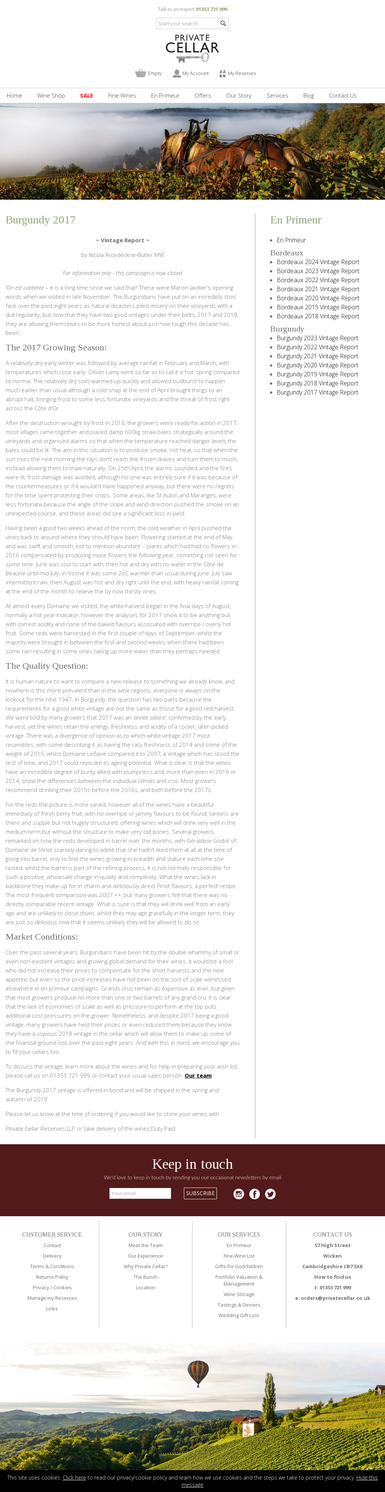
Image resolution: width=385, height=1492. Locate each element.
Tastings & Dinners (239, 1304)
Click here (74, 1477)
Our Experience (145, 1255)
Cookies (62, 1287)
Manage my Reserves (52, 1298)
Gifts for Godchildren (239, 1266)
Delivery (52, 1255)
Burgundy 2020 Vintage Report (317, 365)
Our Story (239, 95)
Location (145, 1287)
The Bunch (145, 1276)
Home (14, 95)
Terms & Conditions (52, 1266)
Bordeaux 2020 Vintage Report (318, 298)
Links (52, 1308)
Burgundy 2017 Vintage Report (317, 392)
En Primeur (165, 95)
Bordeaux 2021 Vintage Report (318, 289)
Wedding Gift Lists (238, 1315)
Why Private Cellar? (146, 1266)
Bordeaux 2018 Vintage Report (318, 316)
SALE (86, 95)
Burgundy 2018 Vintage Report (317, 383)
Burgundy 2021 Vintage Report (317, 356)
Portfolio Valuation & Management (238, 1280)
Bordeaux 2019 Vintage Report (318, 307)
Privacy (41, 1287)
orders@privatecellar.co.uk (335, 1298)
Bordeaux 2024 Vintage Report (318, 262)
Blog (308, 95)
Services (277, 95)
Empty (155, 73)
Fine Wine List (239, 1255)
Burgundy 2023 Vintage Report (317, 338)
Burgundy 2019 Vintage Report (317, 374)
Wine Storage (239, 1294)
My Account (195, 73)
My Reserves (242, 73)
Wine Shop (51, 95)
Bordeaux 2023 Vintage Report (318, 271)
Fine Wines (122, 95)
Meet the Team (146, 1245)
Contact (52, 1245)
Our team (198, 1075)
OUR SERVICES (239, 1234)
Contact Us (343, 95)
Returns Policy (52, 1276)
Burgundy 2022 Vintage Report (317, 347)
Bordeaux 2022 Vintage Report (318, 280)
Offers (203, 95)
